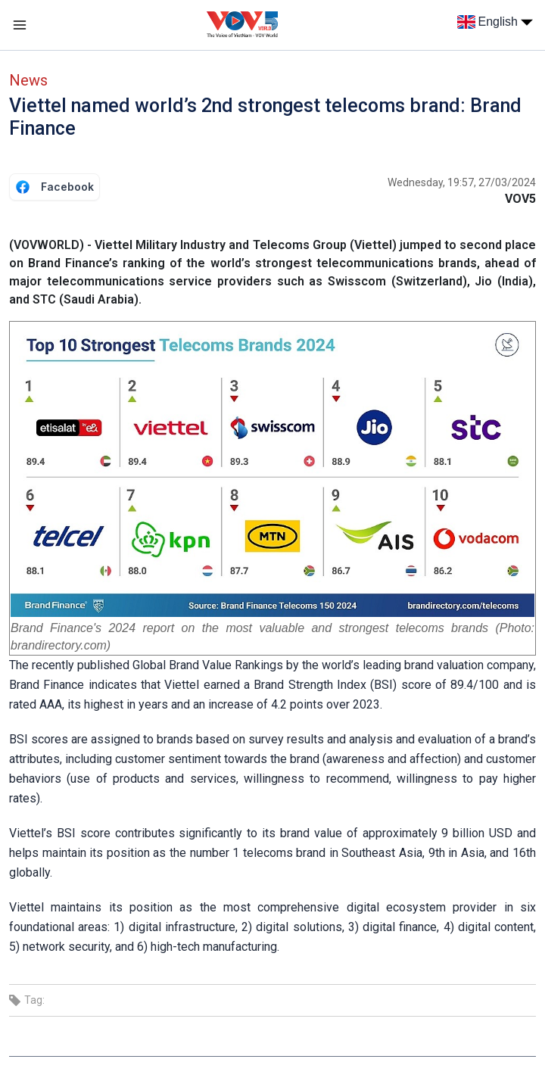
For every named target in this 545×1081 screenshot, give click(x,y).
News (28, 80)
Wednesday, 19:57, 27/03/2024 (462, 182)
